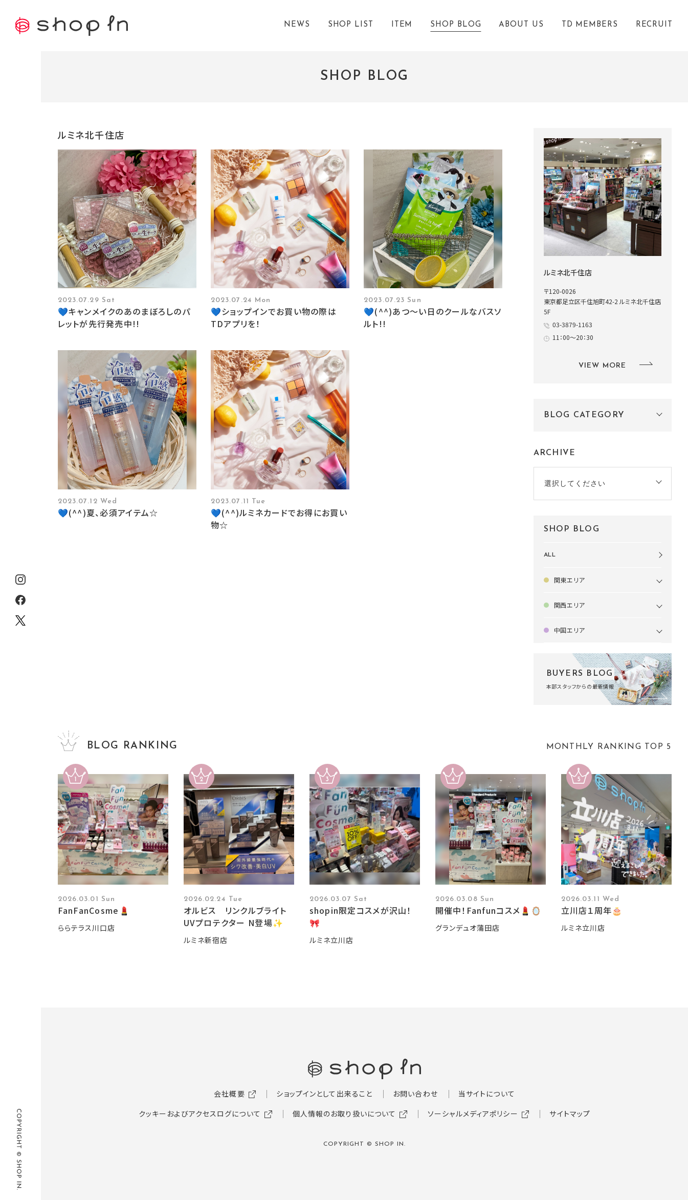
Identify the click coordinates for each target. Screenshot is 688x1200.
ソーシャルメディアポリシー (473, 1113)
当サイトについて (486, 1093)
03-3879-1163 (572, 324)
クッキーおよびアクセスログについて (200, 1113)
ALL (550, 555)
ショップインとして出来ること (324, 1093)
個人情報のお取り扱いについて (344, 1113)
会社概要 (229, 1093)
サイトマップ (569, 1113)
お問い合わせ (415, 1093)
